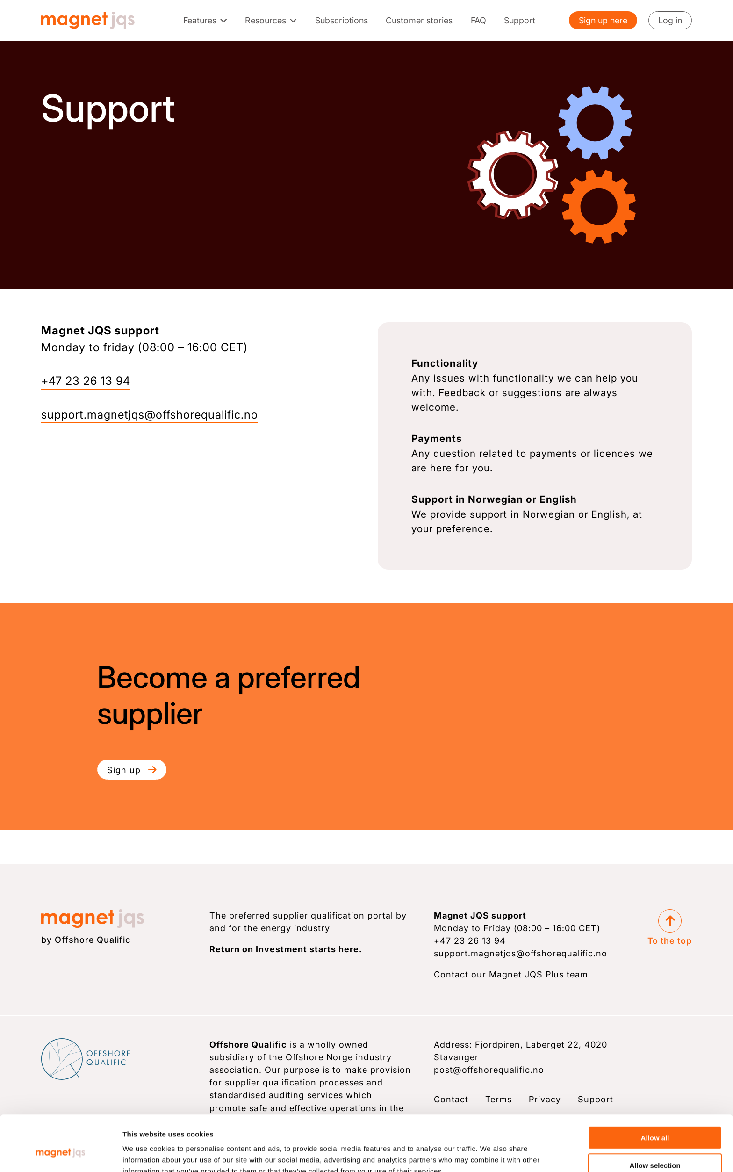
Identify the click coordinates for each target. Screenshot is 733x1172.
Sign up (132, 770)
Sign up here (603, 20)
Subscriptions (341, 20)
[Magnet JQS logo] (88, 20)
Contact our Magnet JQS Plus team (511, 974)
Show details (493, 1154)
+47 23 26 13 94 (85, 381)
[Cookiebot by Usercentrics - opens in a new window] (60, 1154)
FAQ (478, 20)
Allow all (655, 1090)
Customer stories (419, 20)
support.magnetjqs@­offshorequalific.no (520, 953)
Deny (655, 1145)
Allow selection (654, 1117)
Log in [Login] (670, 20)
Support (519, 20)
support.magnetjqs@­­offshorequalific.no (149, 414)
